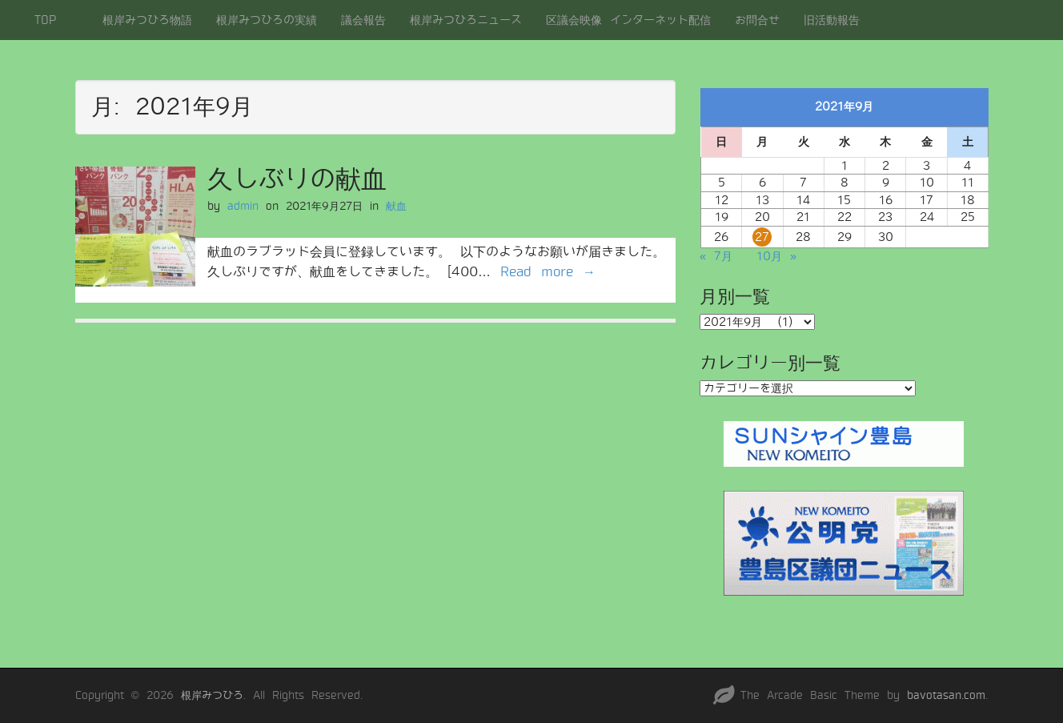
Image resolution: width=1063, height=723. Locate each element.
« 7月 (716, 256)
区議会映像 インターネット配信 (628, 20)
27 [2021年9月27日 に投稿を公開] (762, 237)
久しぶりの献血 (297, 179)
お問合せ (757, 20)
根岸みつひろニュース (466, 20)
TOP (45, 20)
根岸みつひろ (212, 695)
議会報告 (363, 20)
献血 (396, 206)
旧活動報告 (832, 20)
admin (243, 206)
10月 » (776, 256)
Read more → (548, 272)
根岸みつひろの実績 (266, 20)
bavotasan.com (946, 695)
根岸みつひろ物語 (147, 20)
